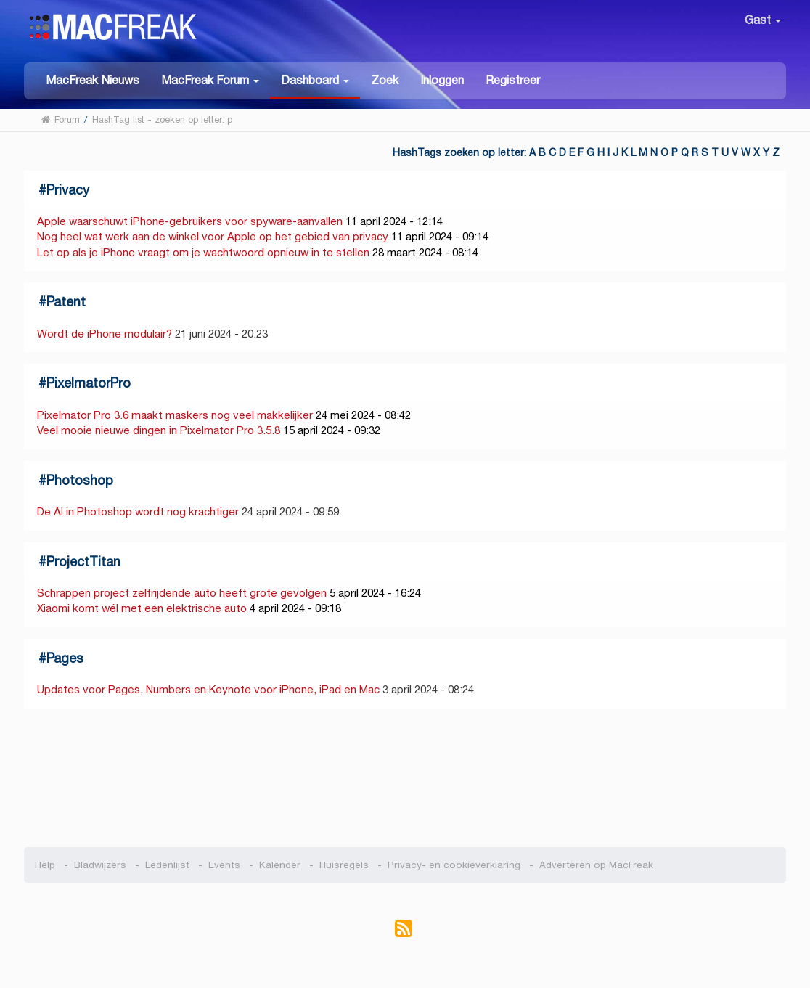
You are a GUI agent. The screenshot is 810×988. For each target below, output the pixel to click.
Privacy (67, 189)
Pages (64, 658)
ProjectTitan (83, 561)
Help (45, 865)
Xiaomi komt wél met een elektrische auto (142, 608)
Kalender (279, 865)
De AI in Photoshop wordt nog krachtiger (138, 511)
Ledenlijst (167, 865)
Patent (66, 301)
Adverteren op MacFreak (596, 865)
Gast (763, 20)
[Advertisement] (405, 778)
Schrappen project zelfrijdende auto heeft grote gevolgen (182, 593)
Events (224, 865)
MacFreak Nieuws (92, 80)
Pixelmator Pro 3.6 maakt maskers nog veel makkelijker (175, 415)
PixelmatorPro (88, 383)
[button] (210, 79)
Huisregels (344, 865)
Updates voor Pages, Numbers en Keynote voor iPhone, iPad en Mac (208, 689)
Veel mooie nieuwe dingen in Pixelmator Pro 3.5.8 (158, 430)
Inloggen (442, 80)
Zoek (384, 80)
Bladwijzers (100, 865)
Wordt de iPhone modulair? (104, 333)
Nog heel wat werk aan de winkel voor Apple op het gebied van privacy (212, 236)
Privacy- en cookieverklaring (454, 865)
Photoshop (79, 480)
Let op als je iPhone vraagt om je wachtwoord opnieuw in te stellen (203, 252)
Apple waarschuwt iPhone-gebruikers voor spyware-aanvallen (190, 221)
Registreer (513, 80)
